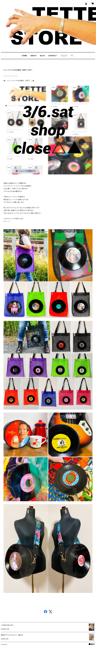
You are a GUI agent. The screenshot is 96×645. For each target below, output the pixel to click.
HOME (24, 56)
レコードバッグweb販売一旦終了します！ (18, 70)
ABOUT (33, 56)
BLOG (42, 56)
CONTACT (52, 56)
